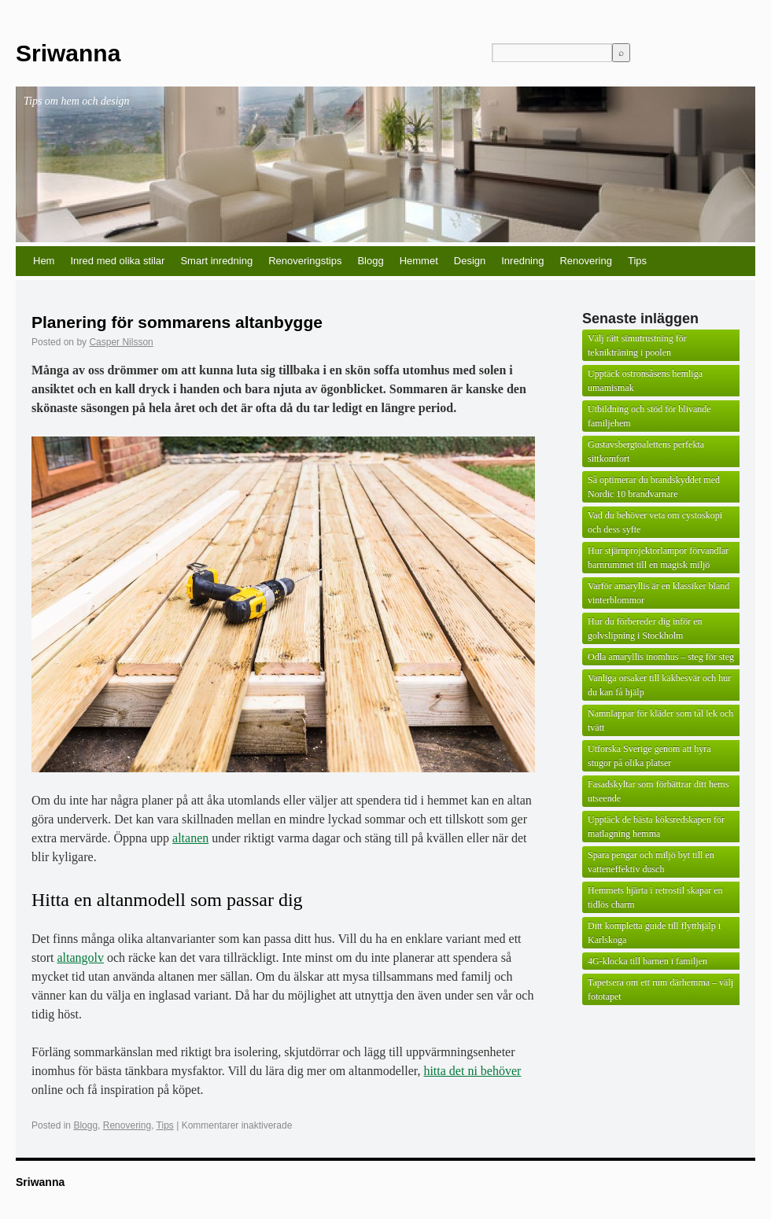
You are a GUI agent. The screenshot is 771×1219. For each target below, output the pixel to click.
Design (469, 261)
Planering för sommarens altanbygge (177, 322)
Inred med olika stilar (117, 261)
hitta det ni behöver (472, 1070)
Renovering (585, 261)
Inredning (522, 261)
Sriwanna (68, 53)
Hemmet (419, 261)
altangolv (80, 957)
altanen (190, 838)
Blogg (370, 261)
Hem (43, 261)
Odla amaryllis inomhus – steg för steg (661, 656)
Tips (637, 261)
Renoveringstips (304, 261)
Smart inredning (216, 261)
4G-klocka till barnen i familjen (647, 961)
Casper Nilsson (121, 342)
